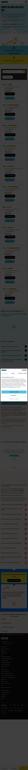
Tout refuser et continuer (14, 398)
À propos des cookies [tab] (22, 373)
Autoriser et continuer (14, 391)
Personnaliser (14, 395)
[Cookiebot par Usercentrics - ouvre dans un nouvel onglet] (22, 370)
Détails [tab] (13, 373)
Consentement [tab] (5, 373)
